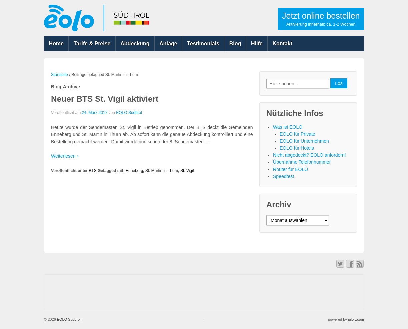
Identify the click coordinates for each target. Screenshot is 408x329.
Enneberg (134, 170)
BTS (92, 170)
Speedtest (283, 176)
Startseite (59, 74)
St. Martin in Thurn (161, 170)
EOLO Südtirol (129, 112)
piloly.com (356, 319)
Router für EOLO (290, 169)
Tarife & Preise (92, 43)
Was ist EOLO (287, 127)
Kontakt (283, 43)
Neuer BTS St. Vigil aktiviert (104, 98)
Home (56, 43)
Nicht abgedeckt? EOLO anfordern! (309, 155)
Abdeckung (134, 43)
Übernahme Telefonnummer (302, 162)
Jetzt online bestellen (321, 19)
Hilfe (257, 43)
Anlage (168, 43)
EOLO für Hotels (297, 148)
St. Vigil (187, 170)
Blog (235, 43)
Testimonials (203, 43)
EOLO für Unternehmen (304, 141)
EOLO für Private (297, 134)
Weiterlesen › (64, 156)
